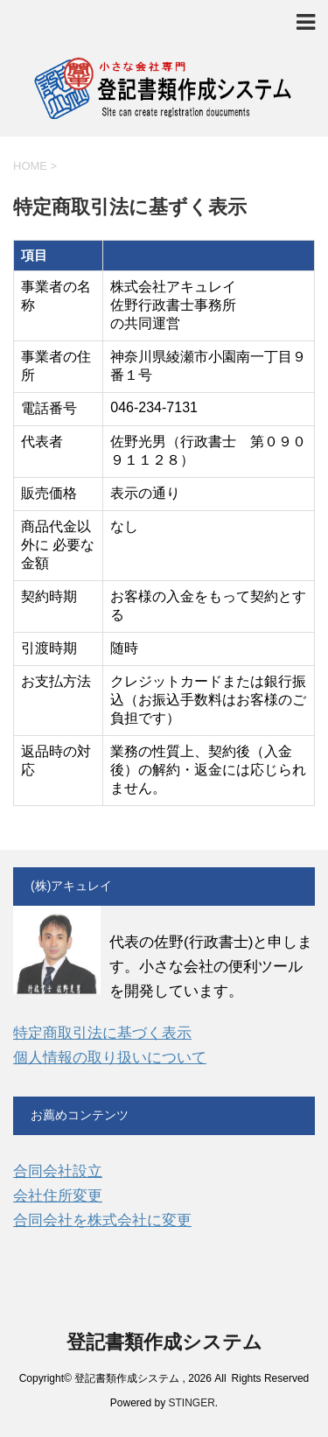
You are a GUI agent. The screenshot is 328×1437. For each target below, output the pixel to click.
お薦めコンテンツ (80, 1115)
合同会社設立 (57, 1171)
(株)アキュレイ (71, 886)
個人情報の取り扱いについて (109, 1057)
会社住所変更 (57, 1196)
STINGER (192, 1403)
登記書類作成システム (164, 1342)
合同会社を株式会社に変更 (102, 1220)
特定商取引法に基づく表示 (102, 1033)
